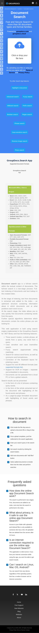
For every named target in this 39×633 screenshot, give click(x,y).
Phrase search (19, 123)
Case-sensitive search (19, 132)
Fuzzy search (27, 97)
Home (19, 602)
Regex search (27, 114)
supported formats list (14, 367)
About (19, 617)
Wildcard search (12, 105)
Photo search (19, 150)
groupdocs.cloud (19, 34)
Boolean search (12, 114)
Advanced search (13, 97)
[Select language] (31, 3)
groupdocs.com (22, 31)
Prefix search (27, 105)
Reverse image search (19, 141)
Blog (19, 611)
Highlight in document (19, 88)
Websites (19, 614)
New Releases (19, 608)
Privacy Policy (24, 72)
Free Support (19, 605)
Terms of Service (21, 630)
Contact (28, 630)
